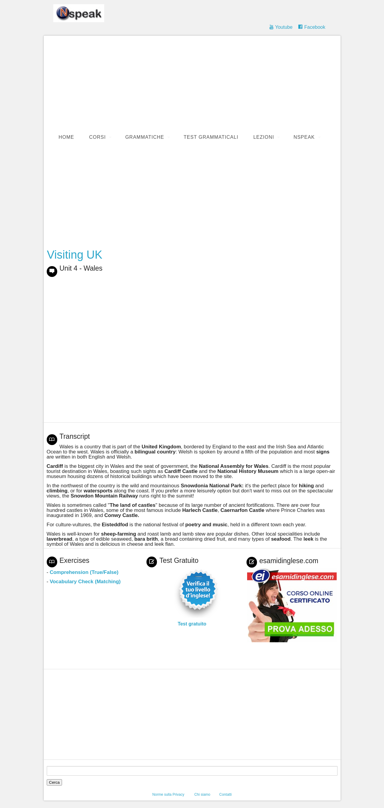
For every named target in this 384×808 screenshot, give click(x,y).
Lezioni (263, 137)
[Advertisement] (195, 84)
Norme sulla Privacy (168, 794)
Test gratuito (192, 623)
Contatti (225, 794)
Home (66, 137)
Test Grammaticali (211, 137)
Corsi (97, 137)
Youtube (283, 27)
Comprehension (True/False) (84, 572)
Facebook (314, 27)
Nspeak (304, 137)
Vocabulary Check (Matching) (85, 581)
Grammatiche (144, 137)
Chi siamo (202, 794)
